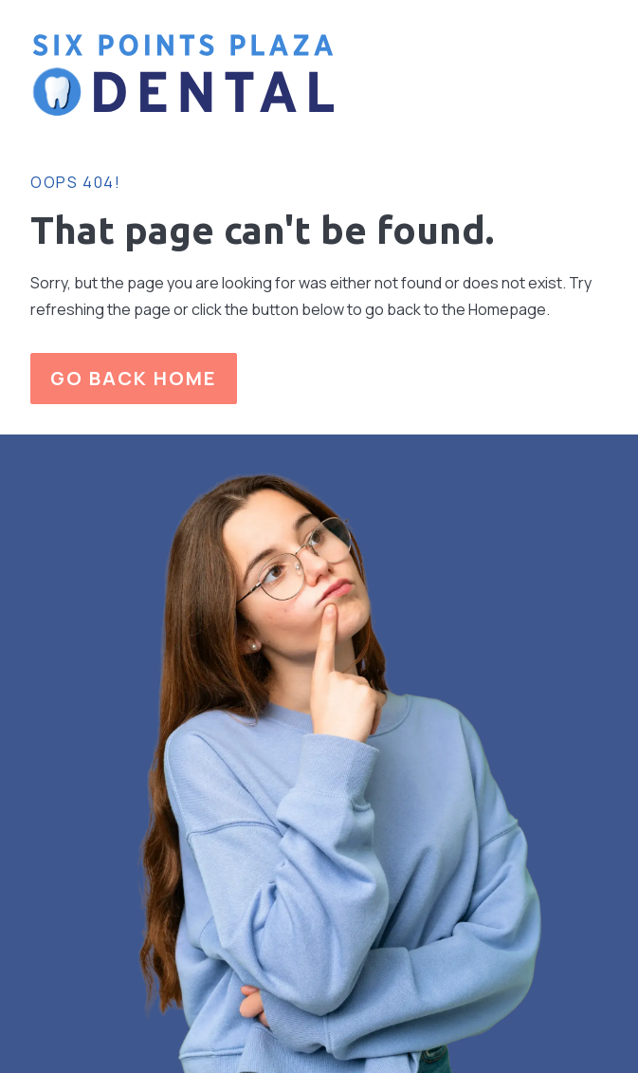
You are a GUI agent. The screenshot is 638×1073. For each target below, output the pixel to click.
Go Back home (133, 378)
